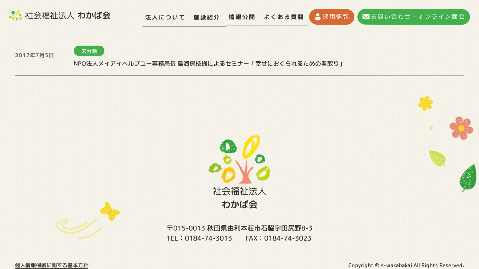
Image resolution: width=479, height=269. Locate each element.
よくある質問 (286, 16)
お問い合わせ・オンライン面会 (418, 16)
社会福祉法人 (59, 15)
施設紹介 (207, 16)
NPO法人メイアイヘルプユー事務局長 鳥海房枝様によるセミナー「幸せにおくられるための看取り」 (209, 60)
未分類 (89, 48)
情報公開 (243, 16)
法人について (164, 16)
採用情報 (337, 16)
